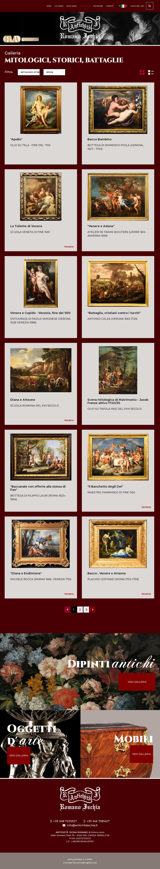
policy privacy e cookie (80, 859)
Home (49, 6)
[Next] (92, 609)
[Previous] (67, 609)
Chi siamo (59, 6)
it (123, 6)
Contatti (110, 6)
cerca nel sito (142, 6)
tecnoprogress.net (87, 862)
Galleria (85, 6)
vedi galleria (137, 681)
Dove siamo (71, 6)
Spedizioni (98, 6)
